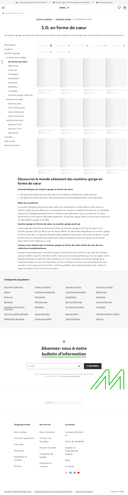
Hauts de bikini (42, 314)
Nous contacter (47, 432)
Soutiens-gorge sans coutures (14, 308)
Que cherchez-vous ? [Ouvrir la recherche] (13, 13)
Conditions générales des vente (17, 491)
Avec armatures (16, 112)
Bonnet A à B (14, 125)
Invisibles (12, 91)
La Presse (69, 466)
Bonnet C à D (15, 129)
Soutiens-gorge (63, 19)
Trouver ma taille (48, 448)
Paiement (19, 451)
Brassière (12, 83)
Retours (18, 466)
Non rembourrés (16, 108)
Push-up (12, 70)
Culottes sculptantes (45, 292)
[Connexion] (119, 7)
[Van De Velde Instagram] (66, 473)
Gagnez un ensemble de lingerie (71, 451)
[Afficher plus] (81, 376)
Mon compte (20, 432)
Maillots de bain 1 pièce (107, 314)
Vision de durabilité (74, 441)
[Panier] (125, 7)
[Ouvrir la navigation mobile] (3, 7)
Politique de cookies (84, 491)
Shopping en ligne (22, 425)
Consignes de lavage (46, 455)
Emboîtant (13, 78)
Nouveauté (9, 45)
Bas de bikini (72, 314)
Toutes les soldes (43, 319)
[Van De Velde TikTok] (74, 473)
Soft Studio (9, 141)
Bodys (7, 292)
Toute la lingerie (44, 19)
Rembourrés (14, 104)
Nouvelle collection (13, 287)
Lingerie (8, 49)
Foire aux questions (24, 438)
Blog (67, 460)
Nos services (45, 425)
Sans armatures (16, 116)
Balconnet (13, 66)
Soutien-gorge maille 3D (20, 95)
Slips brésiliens (73, 319)
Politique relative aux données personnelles (53, 491)
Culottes (8, 137)
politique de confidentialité (71, 376)
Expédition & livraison (20, 458)
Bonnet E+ (13, 133)
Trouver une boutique (46, 440)
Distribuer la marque (46, 465)
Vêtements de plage (14, 319)
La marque (70, 425)
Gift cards (19, 444)
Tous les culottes (104, 287)
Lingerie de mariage (76, 292)
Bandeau (12, 87)
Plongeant (13, 74)
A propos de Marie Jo (74, 434)
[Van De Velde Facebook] (70, 473)
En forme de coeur (18, 62)
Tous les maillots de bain (16, 314)
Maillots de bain (12, 145)
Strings (99, 319)
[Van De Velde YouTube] (78, 473)
